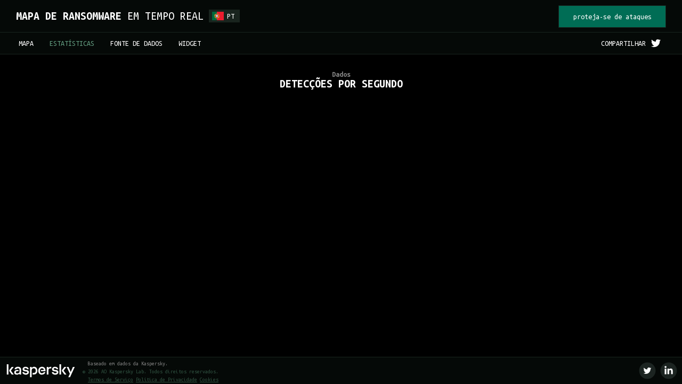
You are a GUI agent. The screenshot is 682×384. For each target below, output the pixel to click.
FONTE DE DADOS (136, 43)
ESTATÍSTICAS (72, 43)
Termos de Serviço (110, 379)
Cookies (209, 379)
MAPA (26, 43)
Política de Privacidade (166, 379)
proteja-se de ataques (612, 16)
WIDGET (189, 43)
